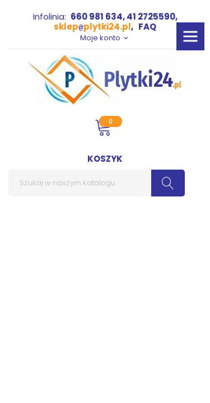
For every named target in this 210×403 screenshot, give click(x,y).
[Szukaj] (96, 183)
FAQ (147, 26)
